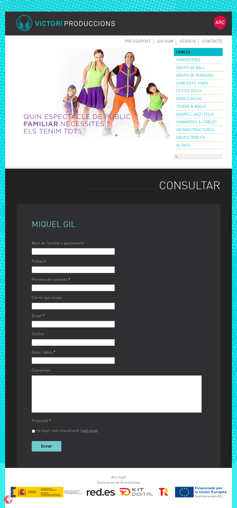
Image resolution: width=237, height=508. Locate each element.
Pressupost (138, 41)
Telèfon (38, 334)
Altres (183, 146)
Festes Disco (189, 91)
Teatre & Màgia (191, 107)
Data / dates (43, 352)
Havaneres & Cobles (196, 122)
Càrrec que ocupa (47, 298)
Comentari (41, 370)
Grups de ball (190, 68)
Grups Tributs (190, 138)
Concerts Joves (192, 83)
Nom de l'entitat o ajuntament (58, 243)
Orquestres (188, 60)
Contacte (212, 41)
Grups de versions (195, 76)
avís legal (90, 431)
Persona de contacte (51, 280)
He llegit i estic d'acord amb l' (67, 431)
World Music (189, 99)
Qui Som (165, 41)
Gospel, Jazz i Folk (195, 115)
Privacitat (41, 421)
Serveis (188, 41)
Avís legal (118, 477)
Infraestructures (195, 130)
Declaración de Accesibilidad (118, 482)
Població (39, 261)
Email (38, 316)
